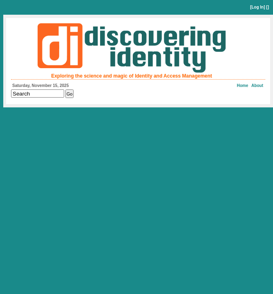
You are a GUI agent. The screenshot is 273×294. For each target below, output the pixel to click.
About (257, 85)
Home (242, 85)
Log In (257, 7)
